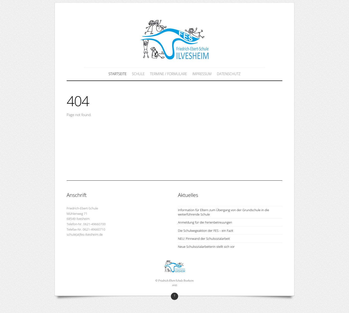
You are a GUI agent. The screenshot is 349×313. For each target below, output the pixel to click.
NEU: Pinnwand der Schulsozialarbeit (204, 238)
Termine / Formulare (168, 74)
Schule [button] (138, 74)
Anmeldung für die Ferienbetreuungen (205, 222)
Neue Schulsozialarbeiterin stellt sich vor (206, 246)
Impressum (201, 74)
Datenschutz (229, 74)
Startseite (117, 74)
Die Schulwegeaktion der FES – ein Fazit (205, 230)
